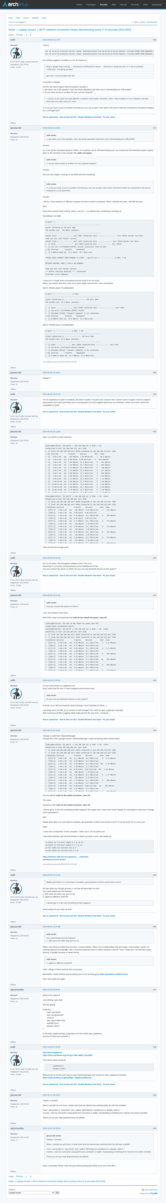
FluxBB (153, 1193)
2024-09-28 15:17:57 (51, 40)
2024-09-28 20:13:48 (51, 431)
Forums (103, 4)
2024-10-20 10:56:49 (51, 1128)
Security (135, 4)
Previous (19, 35)
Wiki (114, 4)
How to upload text (50, 117)
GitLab (123, 4)
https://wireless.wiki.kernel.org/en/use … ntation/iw (65, 857)
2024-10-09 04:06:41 (51, 990)
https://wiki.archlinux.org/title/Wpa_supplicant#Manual (67, 1078)
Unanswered (152, 22)
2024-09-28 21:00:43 (51, 680)
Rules (18, 18)
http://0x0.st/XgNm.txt (52, 1052)
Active (142, 22)
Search (26, 18)
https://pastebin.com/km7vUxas (114, 974)
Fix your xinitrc (109, 117)
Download (157, 4)
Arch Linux (16, 4)
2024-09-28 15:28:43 (51, 128)
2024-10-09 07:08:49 (51, 1047)
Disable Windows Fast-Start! (89, 117)
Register (35, 18)
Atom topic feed (150, 1190)
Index (10, 18)
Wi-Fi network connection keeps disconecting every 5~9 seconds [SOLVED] (85, 29)
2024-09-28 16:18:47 (51, 373)
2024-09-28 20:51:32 (51, 595)
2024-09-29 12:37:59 (51, 927)
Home (79, 4)
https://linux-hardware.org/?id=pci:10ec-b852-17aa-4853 (67, 1055)
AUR (145, 4)
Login (44, 18)
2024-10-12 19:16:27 (51, 1095)
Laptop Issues (27, 29)
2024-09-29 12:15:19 (51, 875)
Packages (91, 4)
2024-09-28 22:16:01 (51, 730)
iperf (53, 110)
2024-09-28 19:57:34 (51, 394)
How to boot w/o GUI (68, 117)
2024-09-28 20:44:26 (51, 558)
